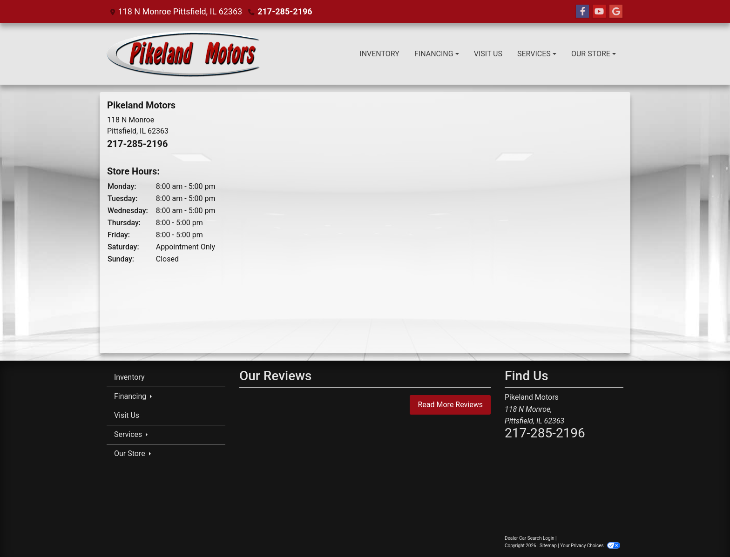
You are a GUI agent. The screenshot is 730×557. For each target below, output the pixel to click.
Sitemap (548, 545)
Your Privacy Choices (590, 545)
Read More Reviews (450, 404)
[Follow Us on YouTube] (599, 12)
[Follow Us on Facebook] (582, 12)
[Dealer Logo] (183, 54)
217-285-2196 (284, 11)
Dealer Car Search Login (529, 538)
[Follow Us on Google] (615, 12)
